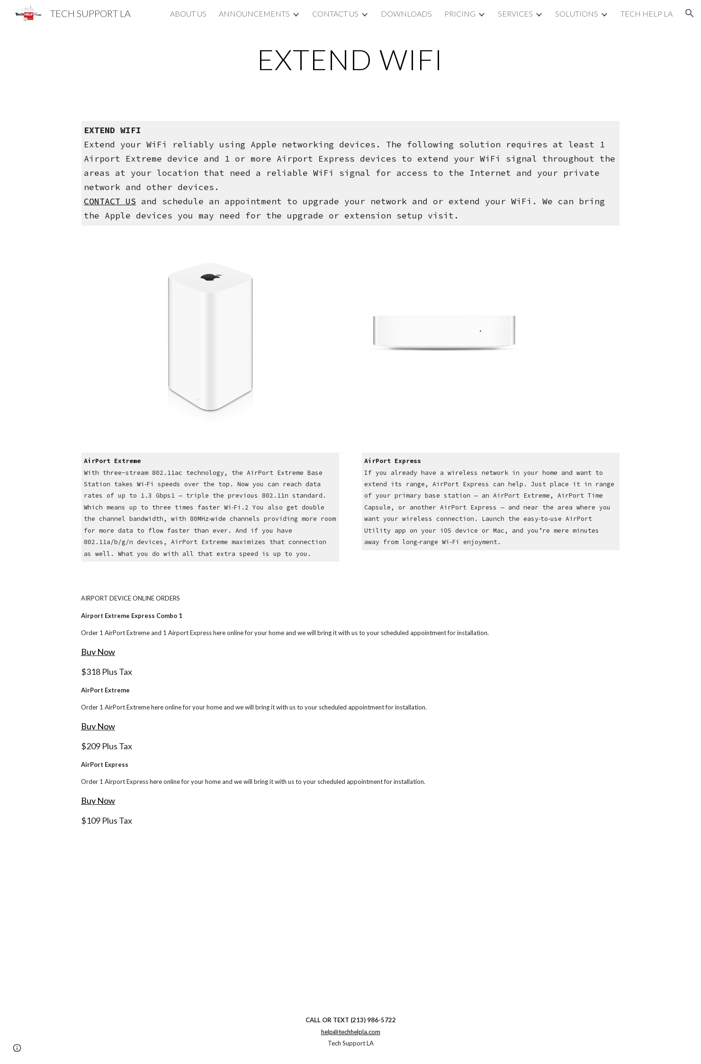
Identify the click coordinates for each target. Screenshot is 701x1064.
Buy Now (98, 651)
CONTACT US (110, 201)
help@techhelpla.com (350, 1032)
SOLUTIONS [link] (576, 13)
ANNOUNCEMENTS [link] (254, 13)
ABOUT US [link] (188, 13)
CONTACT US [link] (335, 13)
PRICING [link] (460, 13)
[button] (689, 13)
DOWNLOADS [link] (406, 13)
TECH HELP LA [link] (646, 13)
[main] (350, 59)
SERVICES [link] (515, 13)
